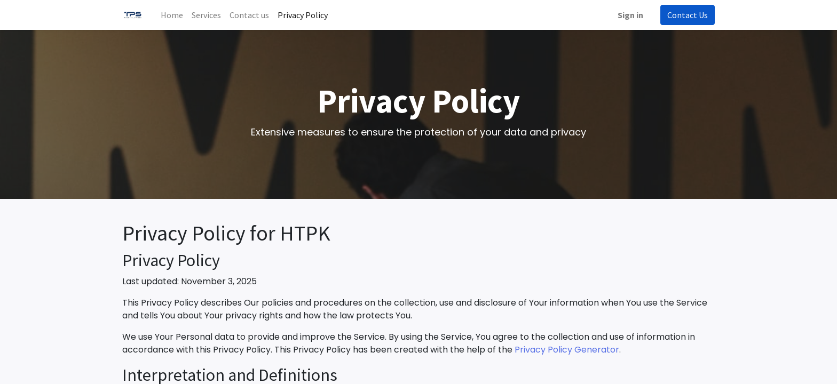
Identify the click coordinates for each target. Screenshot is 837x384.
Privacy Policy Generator (567, 349)
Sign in (630, 15)
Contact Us (687, 15)
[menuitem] (171, 15)
